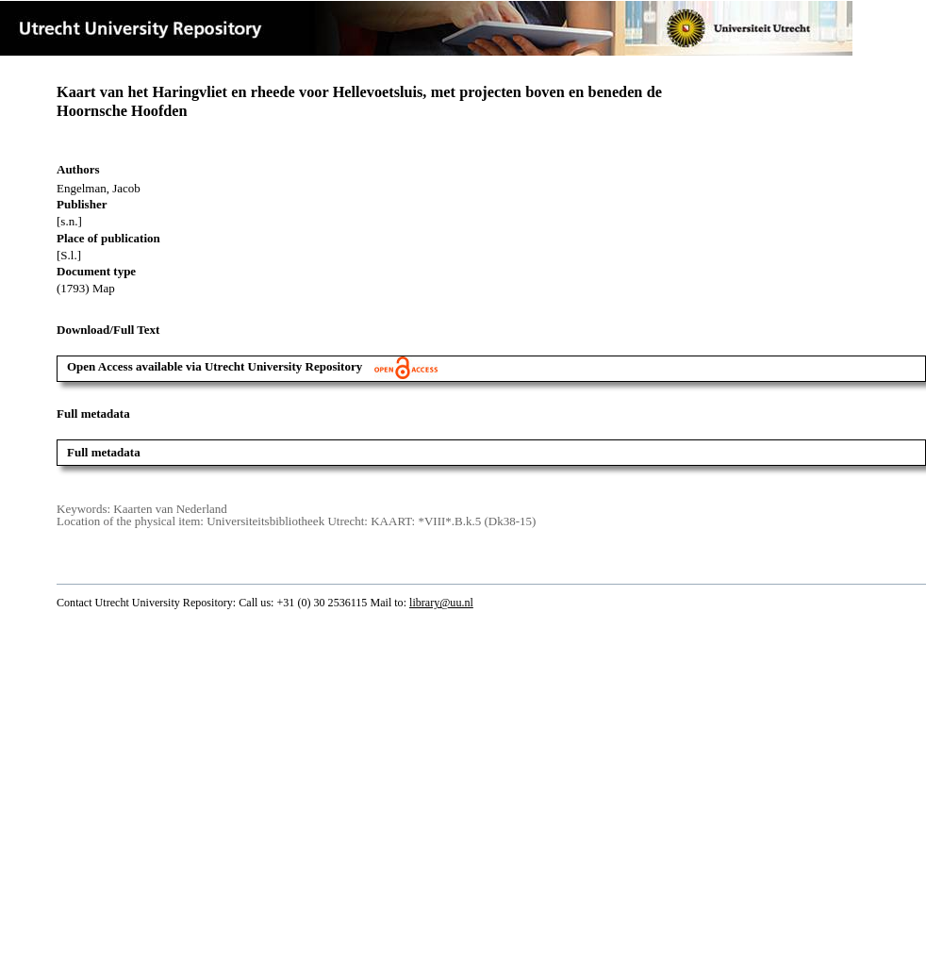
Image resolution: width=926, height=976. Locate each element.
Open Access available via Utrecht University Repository (252, 366)
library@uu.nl (441, 602)
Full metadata (104, 452)
